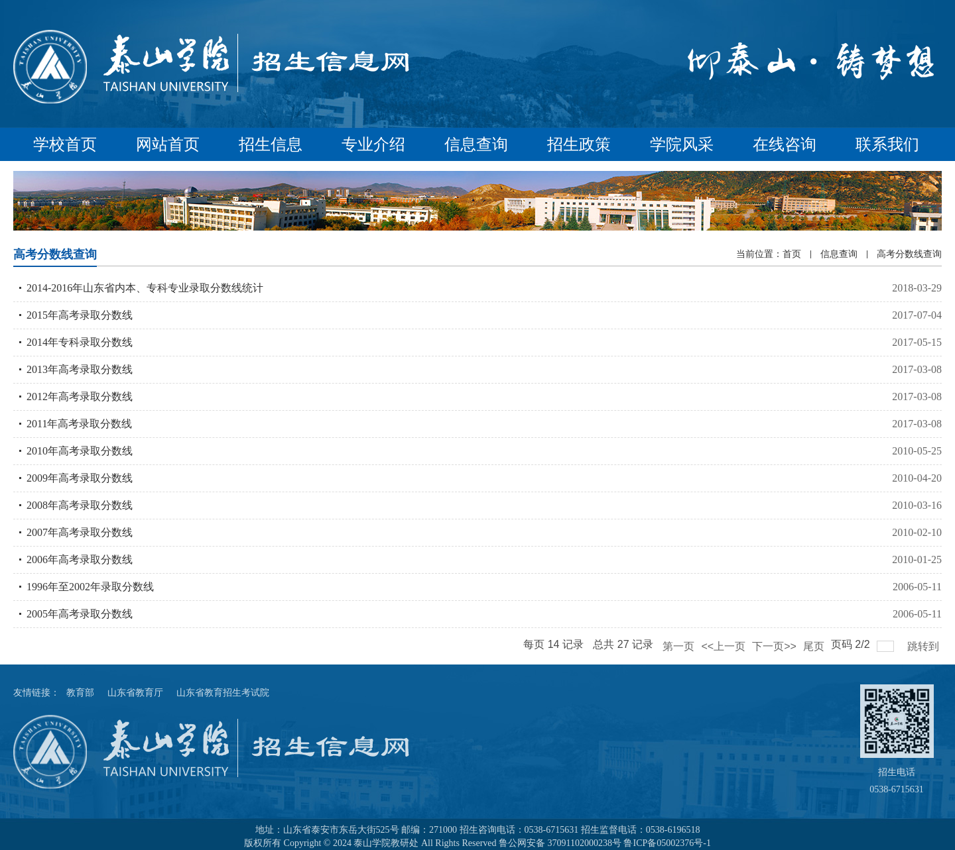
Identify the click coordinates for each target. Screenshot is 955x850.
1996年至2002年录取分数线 (90, 586)
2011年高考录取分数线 (79, 423)
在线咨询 (784, 144)
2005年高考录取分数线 (80, 613)
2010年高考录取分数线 (80, 450)
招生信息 (270, 144)
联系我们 (887, 144)
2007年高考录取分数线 (80, 532)
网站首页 (168, 144)
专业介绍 (373, 144)
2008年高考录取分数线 (80, 505)
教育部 (80, 693)
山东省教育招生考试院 (222, 693)
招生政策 (579, 144)
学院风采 (682, 144)
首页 (792, 254)
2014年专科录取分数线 (80, 342)
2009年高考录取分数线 (80, 478)
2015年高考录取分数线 (80, 315)
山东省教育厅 (135, 693)
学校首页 (65, 144)
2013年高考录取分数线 (80, 369)
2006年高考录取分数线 (80, 559)
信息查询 (476, 144)
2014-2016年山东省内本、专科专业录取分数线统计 (145, 287)
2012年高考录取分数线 (80, 396)
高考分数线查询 (909, 254)
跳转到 (924, 646)
